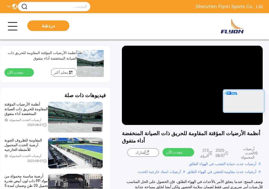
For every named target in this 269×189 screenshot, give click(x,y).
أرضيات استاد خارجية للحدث (159, 172)
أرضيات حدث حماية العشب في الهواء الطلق (222, 164)
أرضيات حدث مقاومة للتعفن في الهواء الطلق (221, 172)
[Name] (24, 6)
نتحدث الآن (177, 152)
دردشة (48, 25)
